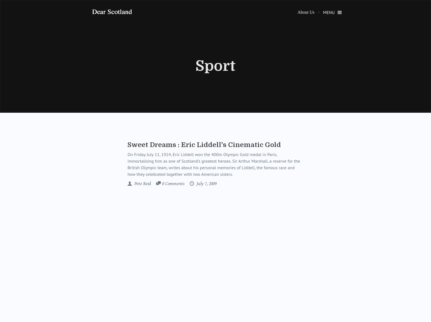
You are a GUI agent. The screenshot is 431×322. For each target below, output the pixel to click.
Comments (173, 184)
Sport (215, 66)
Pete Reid (142, 184)
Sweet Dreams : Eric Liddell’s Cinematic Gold (204, 145)
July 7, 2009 (206, 184)
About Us (305, 12)
